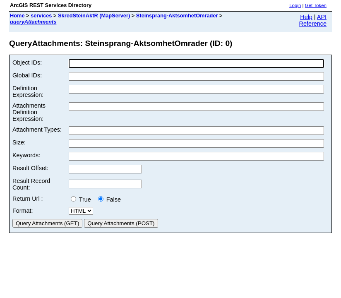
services (41, 15)
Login (295, 5)
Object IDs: (27, 62)
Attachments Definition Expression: (29, 112)
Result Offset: (30, 168)
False (109, 199)
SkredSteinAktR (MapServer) (94, 15)
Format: (22, 210)
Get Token (316, 5)
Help (306, 17)
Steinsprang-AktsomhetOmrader (177, 15)
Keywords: (26, 155)
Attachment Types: (37, 129)
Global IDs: (27, 75)
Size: (19, 142)
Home (17, 15)
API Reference (313, 20)
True (82, 199)
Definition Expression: (27, 91)
